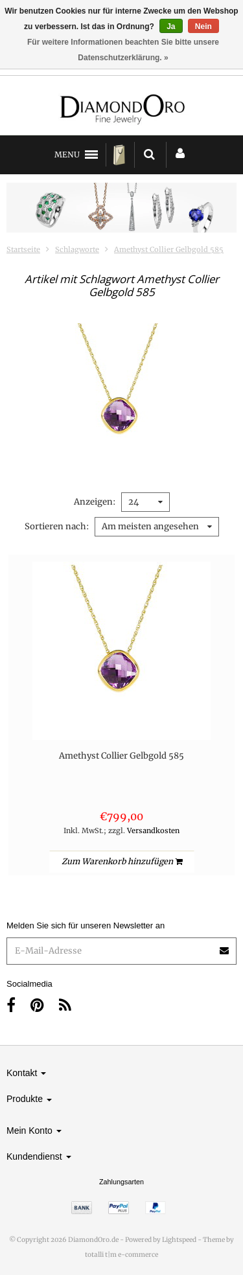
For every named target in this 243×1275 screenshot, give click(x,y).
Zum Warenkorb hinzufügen (122, 861)
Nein (203, 26)
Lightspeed (179, 1239)
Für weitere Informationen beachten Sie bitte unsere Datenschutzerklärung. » (123, 50)
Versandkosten (153, 830)
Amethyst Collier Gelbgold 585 (169, 249)
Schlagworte (77, 249)
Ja (171, 26)
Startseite (23, 249)
